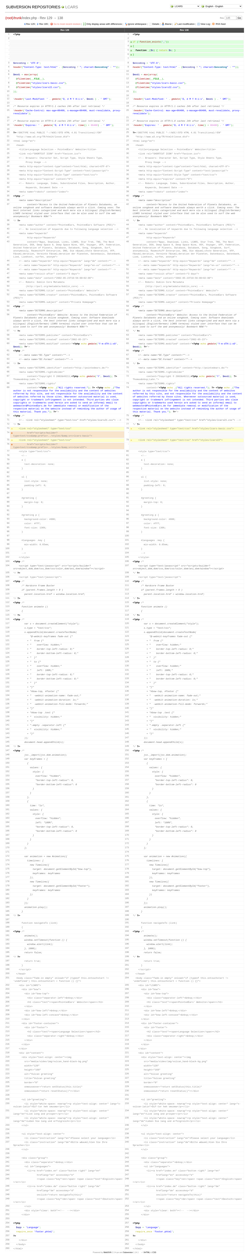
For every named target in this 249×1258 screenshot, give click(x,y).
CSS (154, 1252)
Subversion (128, 1252)
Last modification (186, 24)
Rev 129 (30, 24)
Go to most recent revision (67, 24)
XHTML (146, 1252)
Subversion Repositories (33, 7)
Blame (168, 24)
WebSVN (107, 1252)
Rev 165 (43, 24)
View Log (205, 24)
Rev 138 (184, 30)
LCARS (71, 7)
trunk (18, 18)
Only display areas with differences (104, 24)
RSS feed (221, 24)
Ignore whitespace (137, 24)
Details (155, 24)
